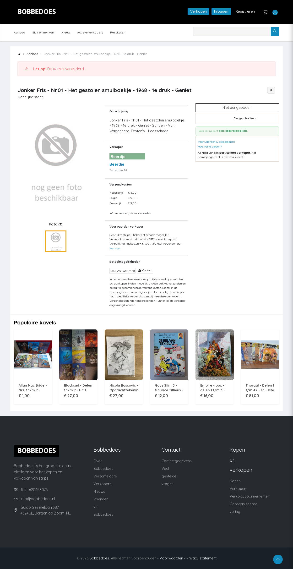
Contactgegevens (177, 461)
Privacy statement (201, 558)
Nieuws (99, 491)
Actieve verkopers (90, 32)
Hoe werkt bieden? (210, 146)
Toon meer (114, 248)
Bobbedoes (99, 558)
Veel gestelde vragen (169, 476)
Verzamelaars (105, 476)
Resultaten (117, 32)
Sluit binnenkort (43, 32)
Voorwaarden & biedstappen (216, 141)
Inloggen (221, 11)
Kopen (235, 481)
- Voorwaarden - (171, 558)
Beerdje (116, 164)
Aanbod (19, 32)
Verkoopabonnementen (250, 496)
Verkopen (198, 11)
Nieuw (65, 32)
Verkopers (102, 483)
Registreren (245, 11)
